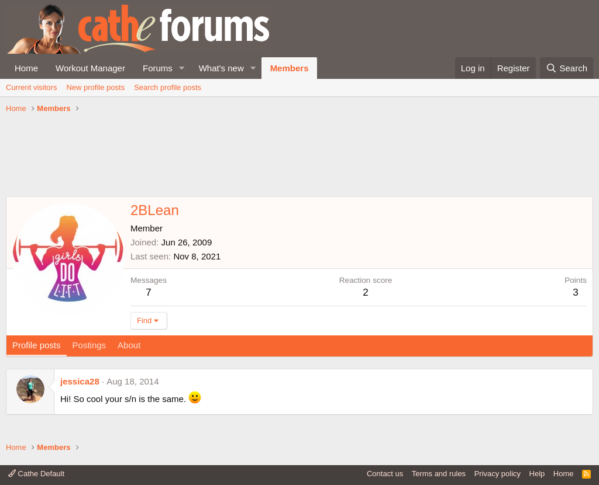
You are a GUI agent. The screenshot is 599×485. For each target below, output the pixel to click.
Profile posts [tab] (36, 345)
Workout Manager (90, 68)
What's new (221, 68)
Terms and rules (439, 473)
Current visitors (31, 87)
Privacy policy (497, 473)
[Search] (566, 68)
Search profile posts (167, 87)
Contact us (385, 473)
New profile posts (95, 87)
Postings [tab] (89, 345)
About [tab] (129, 345)
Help (537, 473)
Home (26, 68)
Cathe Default (36, 473)
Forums (158, 68)
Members (289, 68)
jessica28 (79, 381)
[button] (182, 68)
